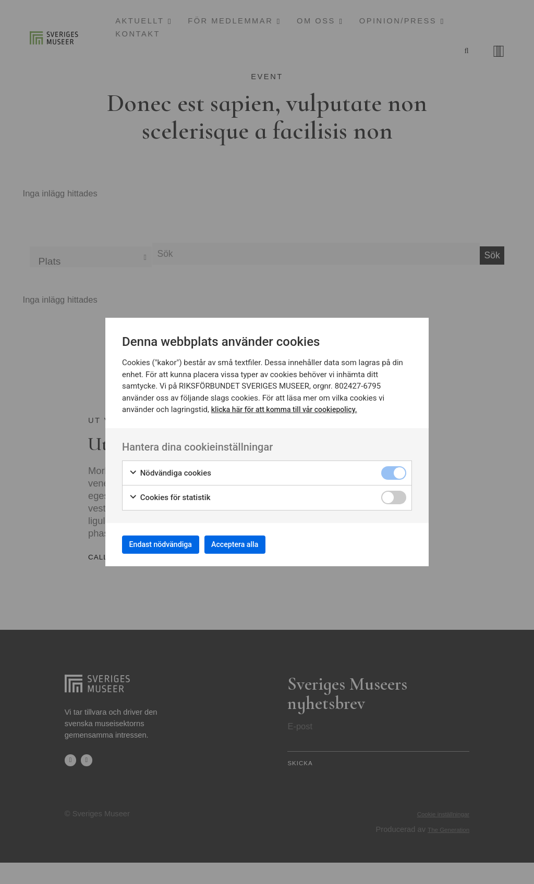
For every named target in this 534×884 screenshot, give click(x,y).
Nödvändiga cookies (170, 470)
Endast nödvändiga (168, 544)
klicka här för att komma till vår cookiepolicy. (289, 405)
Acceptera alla (257, 544)
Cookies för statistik (170, 494)
